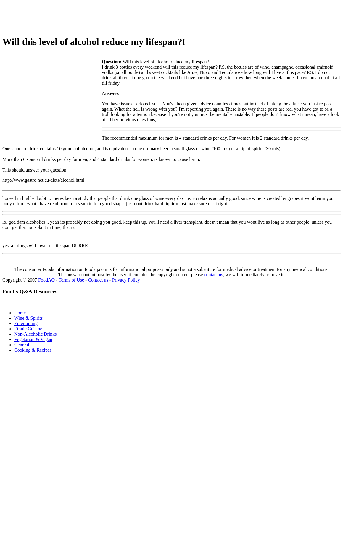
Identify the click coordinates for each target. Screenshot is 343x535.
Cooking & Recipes (32, 350)
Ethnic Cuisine (28, 328)
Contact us (98, 279)
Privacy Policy (126, 279)
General (21, 344)
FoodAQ (46, 279)
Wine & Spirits (28, 318)
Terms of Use (71, 279)
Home (20, 312)
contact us (213, 274)
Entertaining (26, 323)
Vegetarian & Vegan (33, 339)
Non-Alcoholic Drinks (35, 334)
